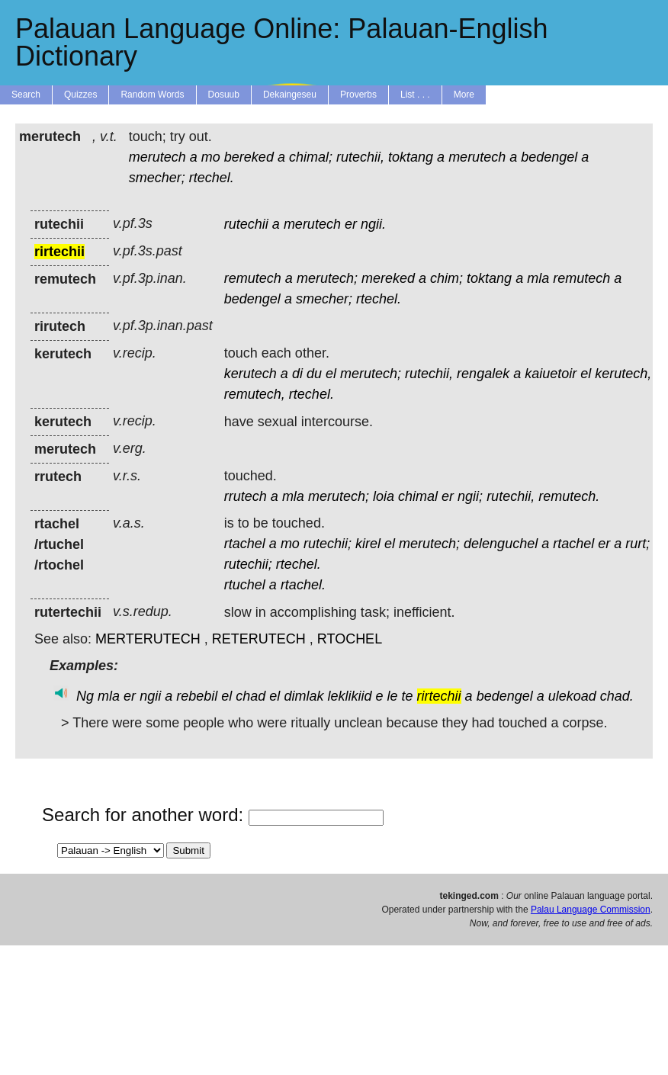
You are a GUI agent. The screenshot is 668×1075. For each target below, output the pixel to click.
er (351, 224)
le (392, 696)
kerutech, (623, 373)
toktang (410, 157)
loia (383, 496)
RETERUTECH (259, 639)
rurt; (637, 543)
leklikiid (349, 696)
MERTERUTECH (148, 639)
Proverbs (358, 94)
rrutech (245, 496)
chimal (418, 496)
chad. (617, 696)
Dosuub (223, 94)
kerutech (250, 373)
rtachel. (303, 584)
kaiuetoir (550, 373)
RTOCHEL (349, 639)
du (314, 373)
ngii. (373, 224)
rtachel (244, 543)
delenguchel (501, 543)
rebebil (196, 696)
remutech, (254, 394)
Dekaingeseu (289, 94)
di (297, 373)
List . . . (415, 94)
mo (210, 157)
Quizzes (80, 94)
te (407, 696)
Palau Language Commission (590, 909)
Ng (85, 696)
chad (250, 696)
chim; (446, 278)
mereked (388, 278)
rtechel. (211, 177)
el (331, 373)
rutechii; (327, 543)
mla (538, 278)
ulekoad (572, 696)
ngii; (470, 496)
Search (25, 94)
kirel (368, 543)
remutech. (568, 496)
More (464, 94)
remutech (252, 278)
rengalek (483, 373)
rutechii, (360, 157)
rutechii (246, 224)
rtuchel (244, 584)
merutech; (327, 278)
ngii (150, 696)
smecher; (157, 177)
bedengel (549, 157)
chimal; (310, 157)
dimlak (303, 696)
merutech (157, 157)
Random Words (152, 94)
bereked (249, 157)
